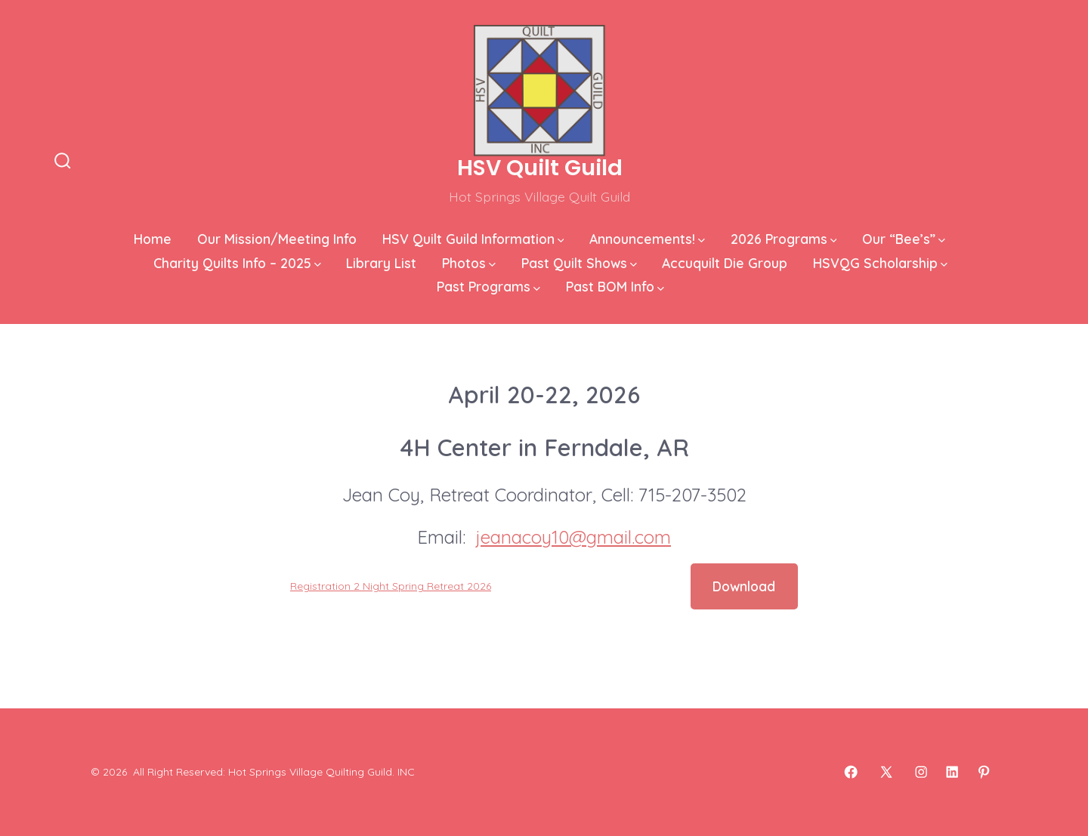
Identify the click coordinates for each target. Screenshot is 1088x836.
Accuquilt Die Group (724, 263)
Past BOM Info (615, 286)
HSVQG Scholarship (880, 263)
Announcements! (647, 238)
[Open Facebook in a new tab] (850, 771)
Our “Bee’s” (903, 238)
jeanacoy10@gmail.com (573, 537)
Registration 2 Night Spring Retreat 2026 (390, 586)
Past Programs (488, 286)
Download (743, 586)
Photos (469, 263)
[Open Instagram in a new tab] (921, 771)
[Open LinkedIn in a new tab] (952, 771)
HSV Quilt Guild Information (473, 238)
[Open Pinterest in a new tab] (983, 771)
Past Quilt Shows (579, 263)
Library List (381, 263)
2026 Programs (784, 238)
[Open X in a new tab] (886, 771)
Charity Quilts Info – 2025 (237, 263)
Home (153, 238)
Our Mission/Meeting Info (277, 238)
